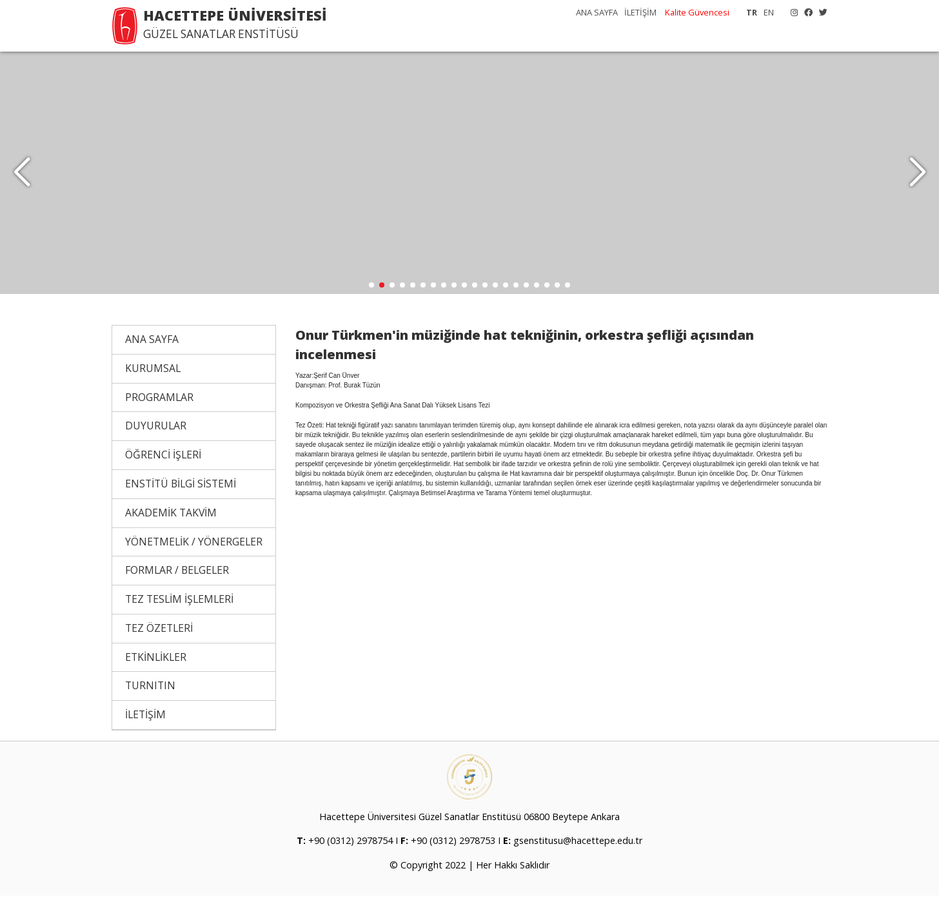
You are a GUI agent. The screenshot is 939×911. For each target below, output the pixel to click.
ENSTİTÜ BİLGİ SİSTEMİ (180, 499)
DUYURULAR (155, 441)
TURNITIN (150, 701)
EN (769, 12)
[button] (917, 180)
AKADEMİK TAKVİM (171, 528)
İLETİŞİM (640, 12)
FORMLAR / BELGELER (177, 585)
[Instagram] (791, 12)
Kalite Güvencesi (697, 12)
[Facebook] (805, 12)
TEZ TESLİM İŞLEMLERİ (179, 614)
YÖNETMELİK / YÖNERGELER (193, 556)
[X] (820, 12)
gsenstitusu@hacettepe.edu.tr (577, 856)
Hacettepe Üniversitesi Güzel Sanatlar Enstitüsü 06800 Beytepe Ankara (469, 832)
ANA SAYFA (597, 12)
